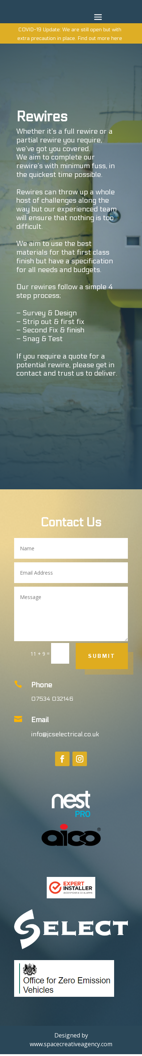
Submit (102, 656)
